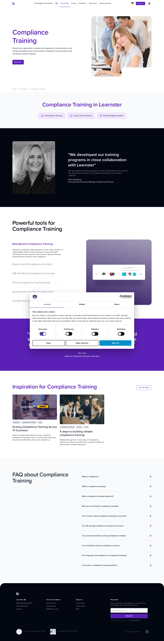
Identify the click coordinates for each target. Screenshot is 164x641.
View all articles (144, 387)
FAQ (77, 609)
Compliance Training (38, 89)
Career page (80, 606)
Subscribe (129, 616)
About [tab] (116, 304)
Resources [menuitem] (93, 3)
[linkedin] (147, 631)
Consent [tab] (47, 304)
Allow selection (82, 343)
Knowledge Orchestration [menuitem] (43, 3)
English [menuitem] (149, 3)
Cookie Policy (51, 606)
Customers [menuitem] (82, 3)
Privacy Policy (51, 603)
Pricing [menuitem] (73, 3)
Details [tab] (82, 304)
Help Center (80, 603)
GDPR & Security (52, 609)
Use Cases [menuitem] (65, 3)
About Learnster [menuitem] (105, 3)
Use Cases (24, 89)
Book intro (140, 3)
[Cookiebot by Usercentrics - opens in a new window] (121, 296)
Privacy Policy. (135, 620)
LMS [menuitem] (56, 3)
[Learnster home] (13, 3)
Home (14, 89)
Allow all (115, 343)
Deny (49, 343)
